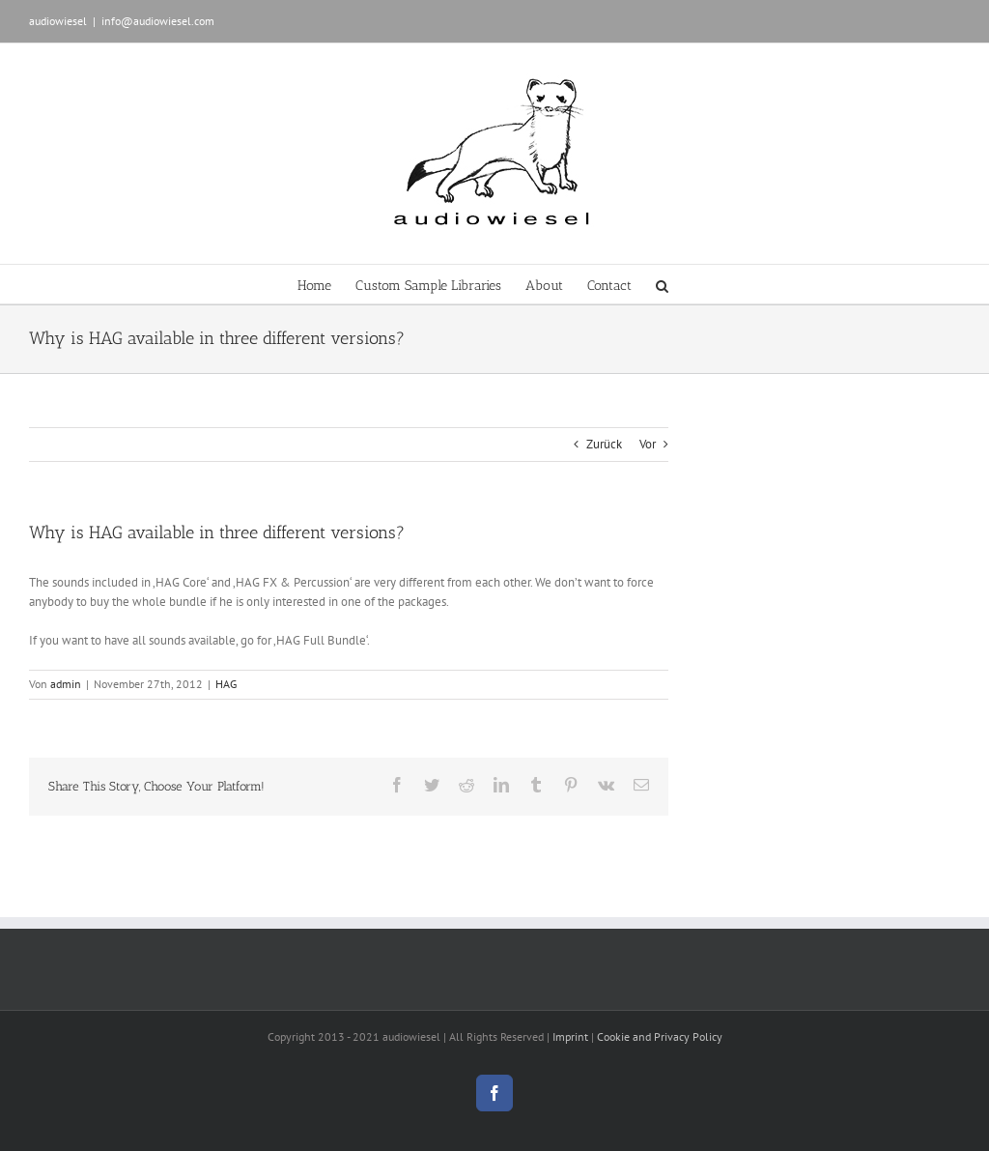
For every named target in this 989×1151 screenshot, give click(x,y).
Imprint (570, 1036)
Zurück (604, 444)
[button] (662, 284)
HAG (226, 683)
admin (65, 683)
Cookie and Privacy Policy (659, 1036)
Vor (647, 444)
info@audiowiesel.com (157, 21)
